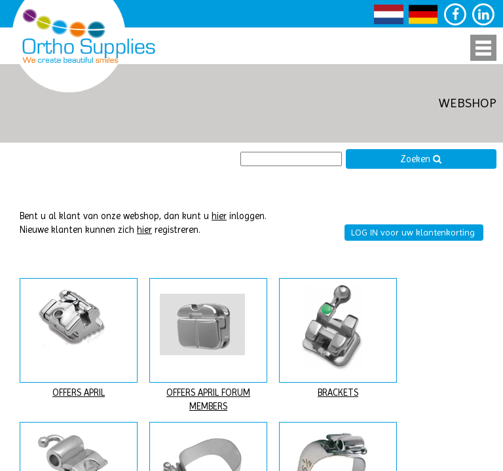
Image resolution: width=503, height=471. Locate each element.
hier (219, 216)
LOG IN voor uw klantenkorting (413, 232)
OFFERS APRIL (78, 392)
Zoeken (421, 159)
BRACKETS (338, 392)
